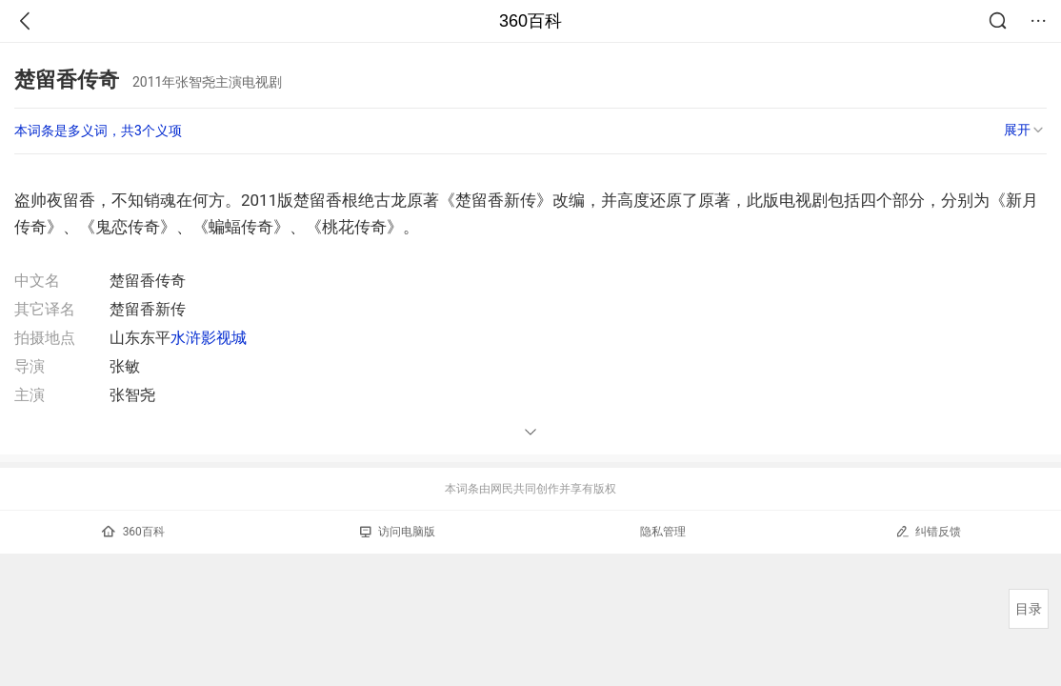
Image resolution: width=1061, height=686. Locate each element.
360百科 (530, 20)
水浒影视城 (208, 338)
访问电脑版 (397, 531)
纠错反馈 (928, 531)
